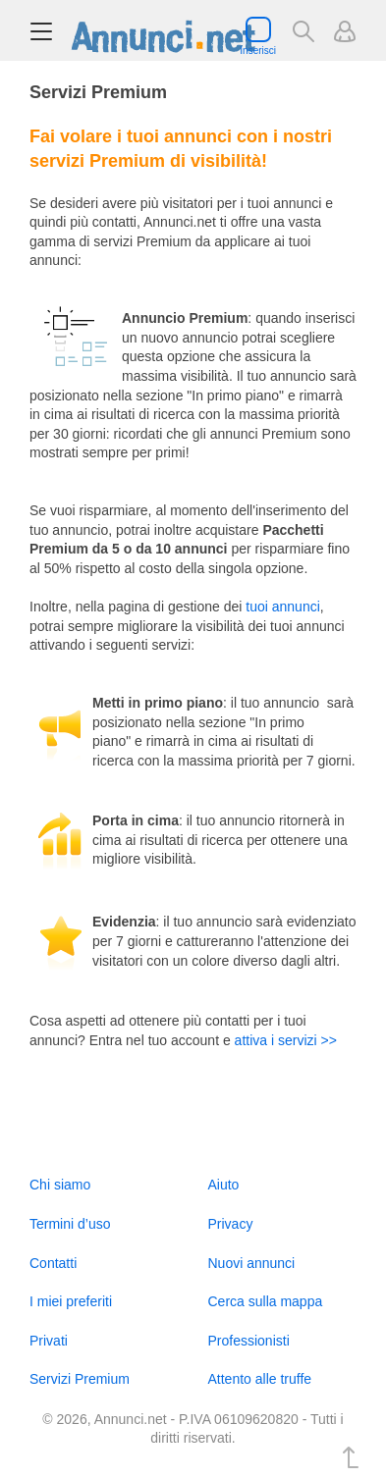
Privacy (230, 1224)
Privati (48, 1340)
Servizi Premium (79, 1379)
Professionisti (249, 1340)
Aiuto (224, 1184)
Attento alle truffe (260, 1379)
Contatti (53, 1263)
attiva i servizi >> (286, 1040)
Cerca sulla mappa (265, 1301)
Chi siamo (59, 1184)
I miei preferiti (70, 1301)
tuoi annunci (283, 606)
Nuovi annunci (252, 1263)
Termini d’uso (69, 1224)
